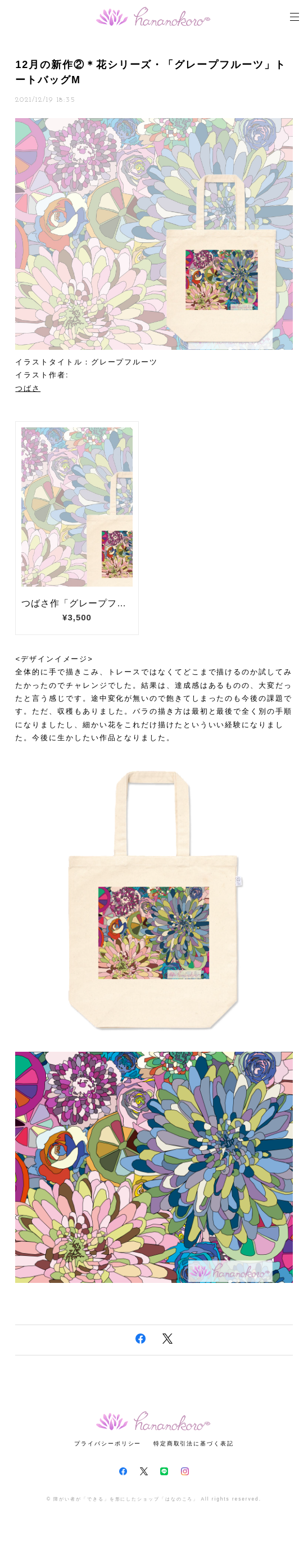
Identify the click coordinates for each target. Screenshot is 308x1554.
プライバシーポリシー (107, 1443)
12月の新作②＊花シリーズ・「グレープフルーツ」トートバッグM (150, 72)
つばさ (27, 388)
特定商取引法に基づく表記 (193, 1443)
